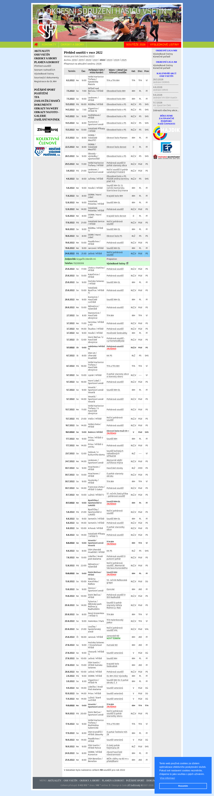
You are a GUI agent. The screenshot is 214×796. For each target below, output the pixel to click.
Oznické (111, 589)
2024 (116, 60)
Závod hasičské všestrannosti (114, 753)
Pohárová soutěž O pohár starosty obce (117, 164)
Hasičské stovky (115, 468)
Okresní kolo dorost (116, 147)
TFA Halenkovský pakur (115, 621)
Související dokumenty (46, 77)
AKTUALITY (42, 50)
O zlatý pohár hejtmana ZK (113, 746)
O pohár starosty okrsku (115, 474)
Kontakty (49, 44)
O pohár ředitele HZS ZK (117, 733)
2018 (74, 60)
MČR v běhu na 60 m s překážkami (118, 760)
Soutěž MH (112, 439)
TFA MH (110, 315)
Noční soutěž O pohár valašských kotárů (117, 170)
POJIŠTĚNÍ (41, 93)
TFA (36, 97)
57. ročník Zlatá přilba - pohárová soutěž (117, 494)
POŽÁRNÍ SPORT (44, 89)
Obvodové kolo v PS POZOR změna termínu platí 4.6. (118, 179)
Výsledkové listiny (164, 44)
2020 (88, 60)
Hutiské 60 (112, 645)
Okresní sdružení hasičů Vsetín (106, 11)
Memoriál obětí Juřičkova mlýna (115, 461)
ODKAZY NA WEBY (46, 108)
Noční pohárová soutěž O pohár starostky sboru (115, 713)
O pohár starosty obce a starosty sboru (118, 375)
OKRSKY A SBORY (45, 58)
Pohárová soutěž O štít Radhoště (116, 596)
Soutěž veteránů (115, 653)
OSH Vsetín (70, 780)
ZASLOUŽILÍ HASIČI (47, 100)
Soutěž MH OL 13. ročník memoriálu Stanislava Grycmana (117, 188)
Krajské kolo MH (115, 196)
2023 (109, 60)
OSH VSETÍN (42, 54)
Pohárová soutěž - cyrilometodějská (116, 339)
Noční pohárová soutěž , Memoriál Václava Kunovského (117, 565)
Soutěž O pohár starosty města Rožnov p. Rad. (114, 605)
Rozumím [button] (183, 786)
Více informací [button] (167, 778)
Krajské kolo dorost (116, 216)
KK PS (109, 355)
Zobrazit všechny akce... (166, 110)
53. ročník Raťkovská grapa (117, 581)
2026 (99, 63)
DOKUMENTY (43, 104)
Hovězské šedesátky (117, 333)
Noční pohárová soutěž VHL (115, 629)
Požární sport (135, 780)
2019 (81, 60)
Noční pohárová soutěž (115, 222)
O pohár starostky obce (116, 528)
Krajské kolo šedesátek (113, 665)
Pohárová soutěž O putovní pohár (116, 557)
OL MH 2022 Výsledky (117, 676)
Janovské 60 (113, 637)
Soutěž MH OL (113, 202)
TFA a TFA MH (113, 80)
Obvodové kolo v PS (116, 104)
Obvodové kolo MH (116, 91)
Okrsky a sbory (72, 44)
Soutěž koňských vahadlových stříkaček (115, 453)
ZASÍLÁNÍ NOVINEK (47, 119)
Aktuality (54, 780)
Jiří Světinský (133, 785)
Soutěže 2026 (135, 44)
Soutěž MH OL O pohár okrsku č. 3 (118, 681)
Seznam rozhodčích (44, 70)
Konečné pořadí (161, 56)
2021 (95, 60)
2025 (123, 60)
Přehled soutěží (42, 66)
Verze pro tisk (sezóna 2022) (79, 56)
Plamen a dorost (113, 780)
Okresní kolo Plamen (117, 138)
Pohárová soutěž (115, 209)
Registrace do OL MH (45, 81)
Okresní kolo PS (114, 236)
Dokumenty (154, 780)
